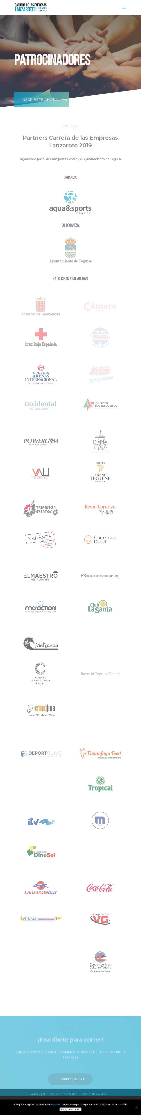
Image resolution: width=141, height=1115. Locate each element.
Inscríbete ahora (38, 95)
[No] (136, 1107)
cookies (55, 1104)
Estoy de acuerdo (70, 1109)
